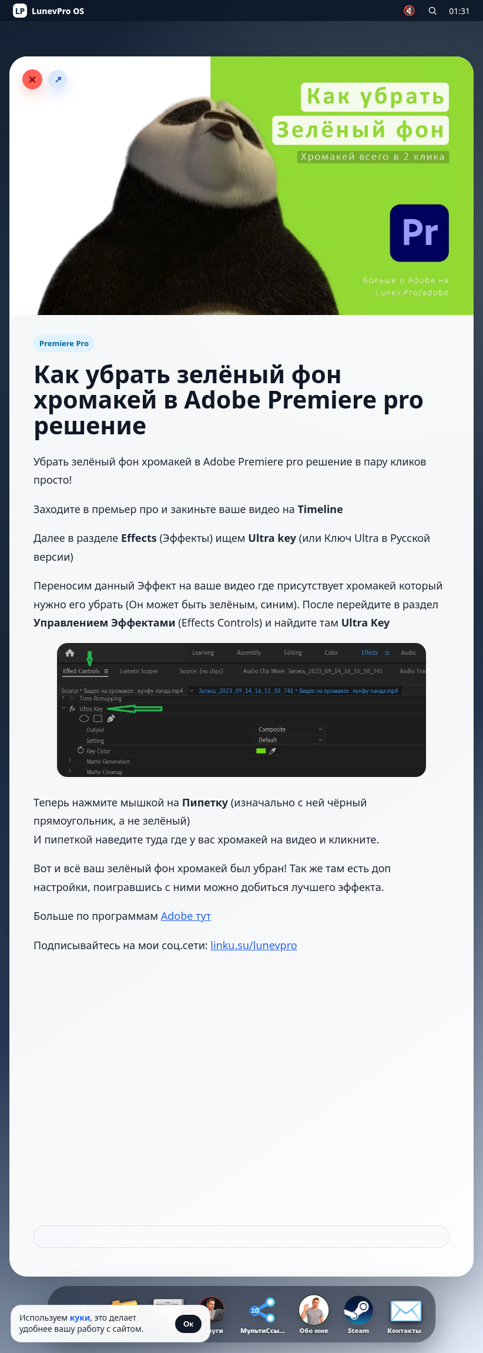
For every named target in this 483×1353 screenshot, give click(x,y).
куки (80, 1317)
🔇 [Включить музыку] (409, 10)
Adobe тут (186, 916)
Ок (188, 1323)
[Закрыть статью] (32, 79)
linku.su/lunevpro (253, 945)
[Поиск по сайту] (432, 10)
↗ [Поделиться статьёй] (58, 80)
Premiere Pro (64, 343)
